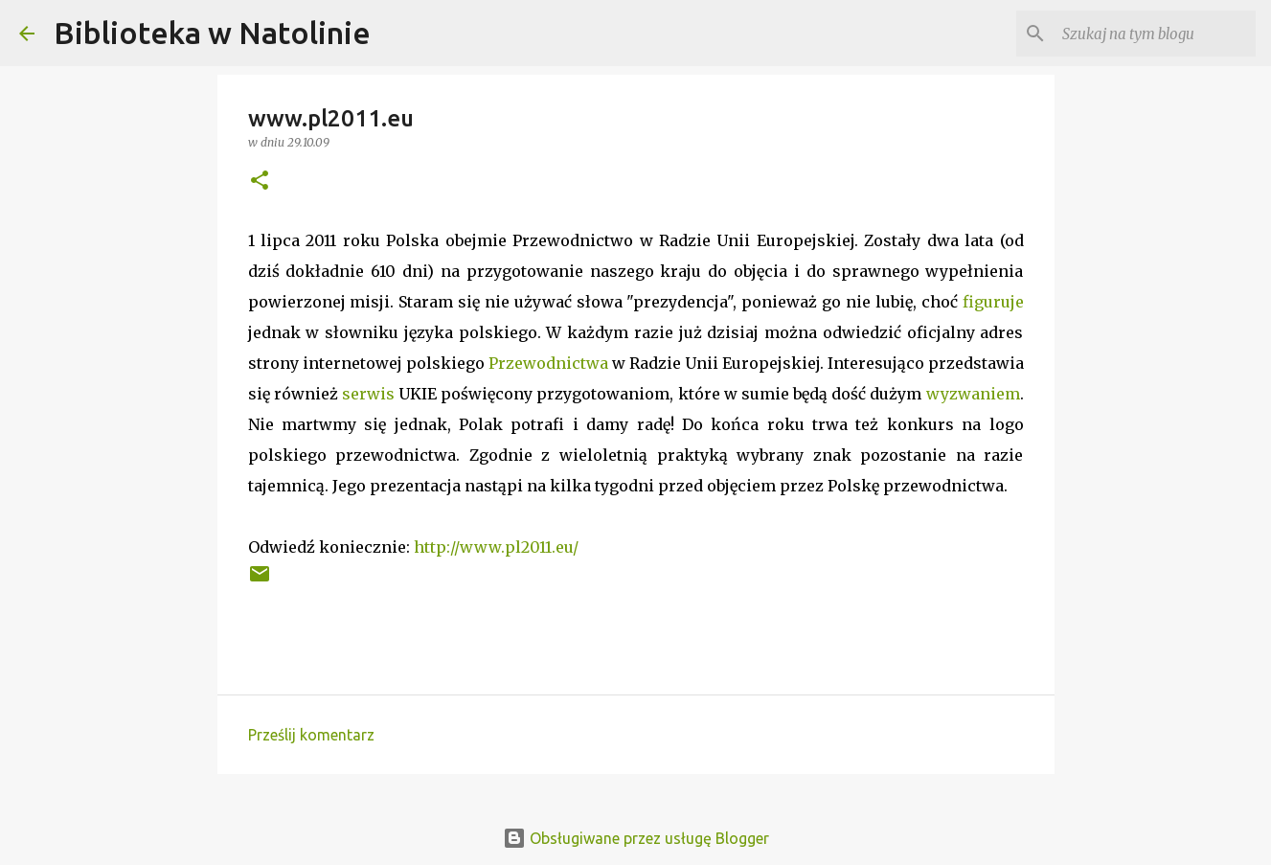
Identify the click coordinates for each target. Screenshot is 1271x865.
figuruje (993, 301)
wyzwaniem (973, 393)
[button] (259, 181)
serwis (368, 393)
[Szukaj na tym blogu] (1155, 34)
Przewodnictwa (548, 363)
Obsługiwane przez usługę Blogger (636, 838)
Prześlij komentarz (311, 734)
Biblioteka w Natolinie (212, 32)
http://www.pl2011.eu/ (496, 547)
